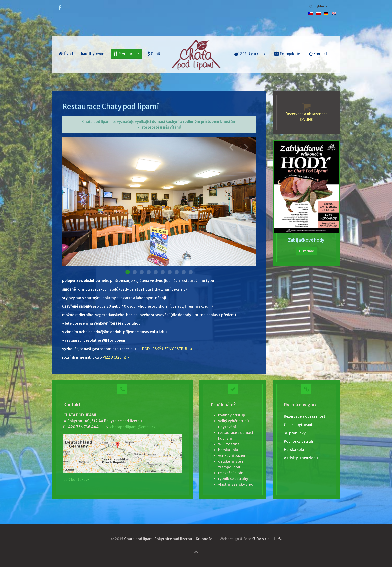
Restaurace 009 (184, 272)
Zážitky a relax (250, 53)
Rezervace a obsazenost (304, 416)
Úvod (66, 53)
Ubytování (93, 53)
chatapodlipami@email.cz (133, 426)
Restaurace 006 (163, 272)
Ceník (154, 53)
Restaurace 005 (156, 272)
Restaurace (126, 53)
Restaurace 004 (149, 272)
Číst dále (306, 251)
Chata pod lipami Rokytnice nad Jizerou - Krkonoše (168, 539)
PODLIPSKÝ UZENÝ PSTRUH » (167, 349)
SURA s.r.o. (261, 539)
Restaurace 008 (177, 272)
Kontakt (318, 53)
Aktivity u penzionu (301, 458)
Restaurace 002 (135, 272)
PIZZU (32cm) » (117, 357)
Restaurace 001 (127, 272)
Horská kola (294, 449)
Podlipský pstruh (298, 441)
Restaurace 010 (191, 272)
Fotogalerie (287, 53)
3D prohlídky (295, 433)
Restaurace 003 (142, 272)
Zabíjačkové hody (306, 240)
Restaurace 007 (170, 272)
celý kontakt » (76, 479)
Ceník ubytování (298, 424)
